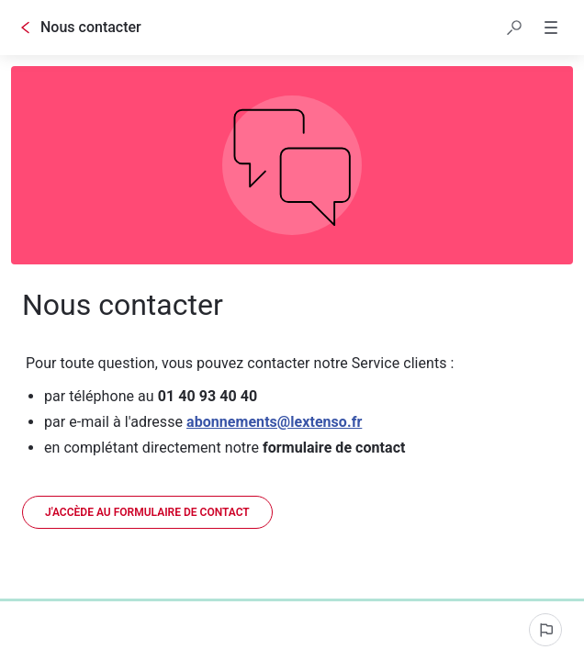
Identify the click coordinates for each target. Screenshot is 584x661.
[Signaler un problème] (545, 629)
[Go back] (26, 28)
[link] (147, 512)
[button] (514, 28)
